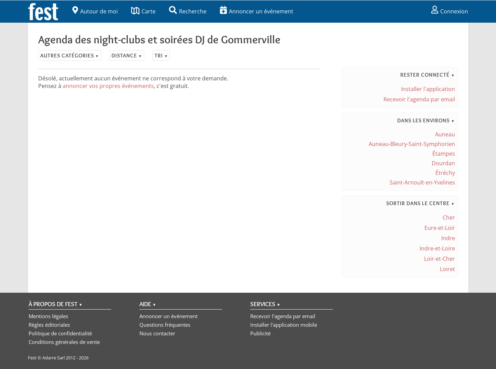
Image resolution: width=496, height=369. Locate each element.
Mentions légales (48, 316)
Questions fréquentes (164, 324)
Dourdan (443, 163)
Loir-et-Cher (439, 258)
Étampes (443, 153)
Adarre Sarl (53, 358)
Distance (127, 55)
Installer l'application (428, 89)
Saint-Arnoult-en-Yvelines (422, 182)
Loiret (447, 269)
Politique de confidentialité (60, 333)
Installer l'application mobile (283, 324)
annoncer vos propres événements (108, 86)
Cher (449, 217)
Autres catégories (69, 55)
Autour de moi (95, 11)
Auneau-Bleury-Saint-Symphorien (412, 144)
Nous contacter (157, 333)
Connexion (449, 11)
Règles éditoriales (49, 324)
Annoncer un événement (256, 11)
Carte (143, 11)
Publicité (260, 333)
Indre (448, 238)
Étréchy (445, 173)
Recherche (188, 11)
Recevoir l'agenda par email (419, 99)
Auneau (445, 134)
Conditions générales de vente (64, 341)
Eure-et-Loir (439, 228)
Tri (161, 55)
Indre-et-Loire (437, 248)
